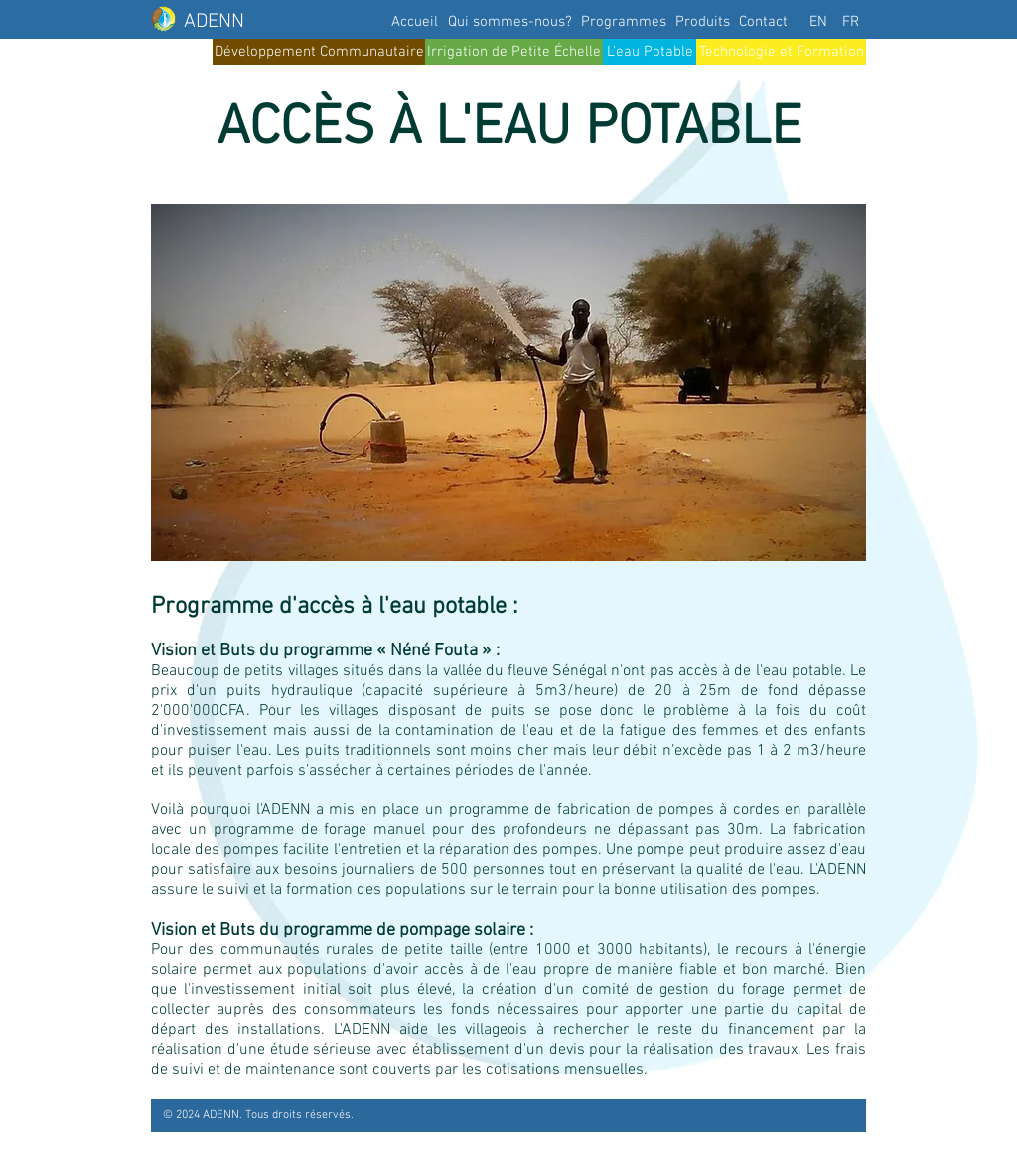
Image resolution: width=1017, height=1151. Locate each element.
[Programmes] (623, 22)
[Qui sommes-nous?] (510, 22)
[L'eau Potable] (649, 52)
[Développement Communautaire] (319, 52)
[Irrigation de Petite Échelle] (514, 52)
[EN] (818, 22)
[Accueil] (414, 22)
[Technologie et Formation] (781, 52)
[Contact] (763, 22)
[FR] (850, 22)
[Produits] (702, 22)
